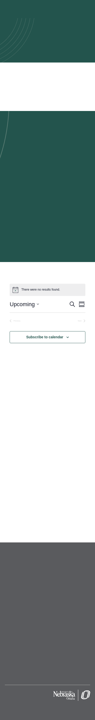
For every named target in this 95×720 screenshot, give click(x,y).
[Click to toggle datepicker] (24, 304)
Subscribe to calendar (44, 337)
